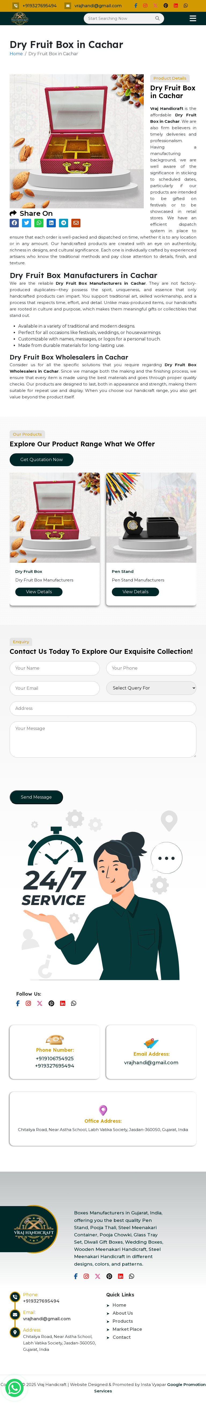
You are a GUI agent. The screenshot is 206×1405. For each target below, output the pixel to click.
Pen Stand (123, 571)
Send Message (36, 797)
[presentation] (50, 775)
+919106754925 (54, 1059)
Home (16, 53)
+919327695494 (40, 5)
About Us (123, 1313)
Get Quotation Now (41, 459)
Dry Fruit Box (28, 571)
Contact (122, 1337)
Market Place (127, 1329)
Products (123, 1321)
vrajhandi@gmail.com (98, 5)
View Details (39, 591)
